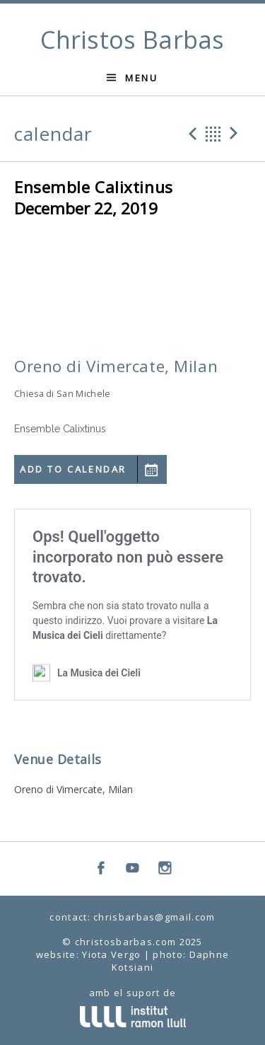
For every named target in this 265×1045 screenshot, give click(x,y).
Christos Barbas (132, 39)
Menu (141, 77)
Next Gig (236, 134)
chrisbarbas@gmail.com (154, 917)
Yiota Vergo (111, 954)
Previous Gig (190, 134)
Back (213, 134)
